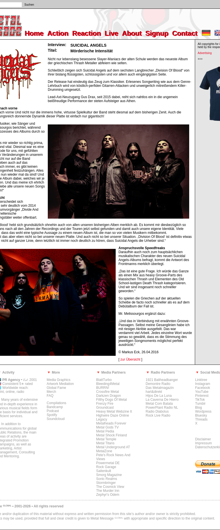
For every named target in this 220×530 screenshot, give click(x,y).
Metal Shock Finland (111, 435)
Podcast (53, 411)
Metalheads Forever (111, 423)
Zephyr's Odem (107, 495)
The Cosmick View (110, 487)
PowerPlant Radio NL (162, 408)
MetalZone (104, 451)
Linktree (201, 380)
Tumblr (200, 404)
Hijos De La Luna (159, 396)
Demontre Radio (158, 384)
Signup (157, 33)
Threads (201, 419)
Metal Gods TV (107, 427)
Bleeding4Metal (108, 384)
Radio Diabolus (157, 411)
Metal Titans (105, 443)
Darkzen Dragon (108, 396)
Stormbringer (106, 483)
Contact (185, 33)
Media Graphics (58, 380)
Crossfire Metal (107, 392)
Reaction (87, 33)
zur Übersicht (130, 359)
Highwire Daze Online (112, 415)
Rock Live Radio (158, 415)
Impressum (203, 443)
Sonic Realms (106, 479)
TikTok (200, 400)
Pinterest (201, 396)
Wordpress (203, 411)
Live (112, 33)
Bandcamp (55, 407)
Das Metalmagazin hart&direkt (160, 390)
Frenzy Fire (104, 404)
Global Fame (56, 388)
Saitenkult (103, 471)
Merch (51, 392)
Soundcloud (55, 419)
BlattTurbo (104, 380)
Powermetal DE (108, 463)
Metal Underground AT (113, 447)
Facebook (202, 388)
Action (58, 33)
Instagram (202, 384)
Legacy (101, 419)
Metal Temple (106, 439)
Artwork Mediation (60, 384)
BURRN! (102, 388)
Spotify (52, 415)
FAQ (50, 396)
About (132, 33)
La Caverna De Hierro (162, 400)
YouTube (201, 392)
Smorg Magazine (109, 475)
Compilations (56, 403)
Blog (198, 408)
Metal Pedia (105, 431)
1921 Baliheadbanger (162, 380)
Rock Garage (106, 467)
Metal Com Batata (159, 404)
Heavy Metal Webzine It (114, 411)
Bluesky (201, 415)
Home (34, 33)
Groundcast (105, 408)
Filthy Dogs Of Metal (111, 400)
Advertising (205, 53)
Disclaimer (203, 439)
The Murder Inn (107, 491)
